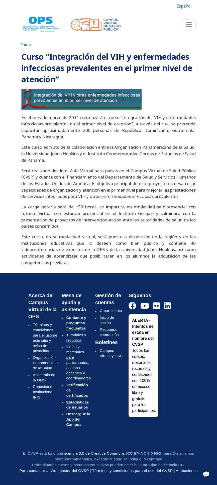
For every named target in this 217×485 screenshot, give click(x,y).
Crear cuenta (111, 310)
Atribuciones (187, 470)
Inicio (26, 44)
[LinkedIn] (167, 306)
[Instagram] (156, 306)
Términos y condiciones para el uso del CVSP (132, 470)
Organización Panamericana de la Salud (45, 362)
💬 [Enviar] (206, 474)
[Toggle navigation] (189, 24)
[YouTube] (144, 306)
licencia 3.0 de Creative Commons (94, 453)
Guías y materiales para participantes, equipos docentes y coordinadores (78, 362)
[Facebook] (132, 306)
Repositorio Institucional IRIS (43, 391)
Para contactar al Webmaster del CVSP (54, 470)
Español (184, 6)
